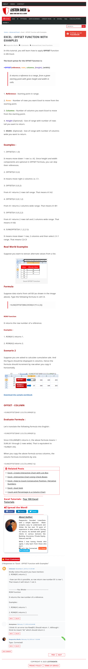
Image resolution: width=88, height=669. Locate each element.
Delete (17, 618)
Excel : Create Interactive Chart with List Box (28, 473)
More (5, 22)
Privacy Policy (35, 666)
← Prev (52, 655)
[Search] (74, 26)
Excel (59, 19)
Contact (20, 4)
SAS (13, 19)
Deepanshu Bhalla (15, 639)
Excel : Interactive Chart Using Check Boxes (27, 477)
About (5, 4)
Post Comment (12, 559)
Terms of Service (51, 666)
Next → (61, 655)
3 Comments (24, 45)
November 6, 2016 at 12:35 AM (25, 569)
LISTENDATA (52, 661)
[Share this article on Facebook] (9, 511)
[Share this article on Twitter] (33, 511)
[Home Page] (16, 11)
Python (24, 19)
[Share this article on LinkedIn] (21, 511)
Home (6, 18)
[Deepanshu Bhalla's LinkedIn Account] (24, 551)
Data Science (34, 19)
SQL (65, 19)
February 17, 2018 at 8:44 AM (26, 624)
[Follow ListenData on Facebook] (75, 34)
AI (54, 19)
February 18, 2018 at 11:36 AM (30, 639)
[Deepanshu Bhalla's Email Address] (42, 548)
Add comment (7, 651)
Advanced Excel (36, 45)
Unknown (12, 569)
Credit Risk (46, 19)
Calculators (75, 19)
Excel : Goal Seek (15, 488)
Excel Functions (47, 45)
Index (12, 4)
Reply (11, 618)
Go (84, 26)
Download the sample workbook (18, 395)
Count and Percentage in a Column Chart (26, 492)
